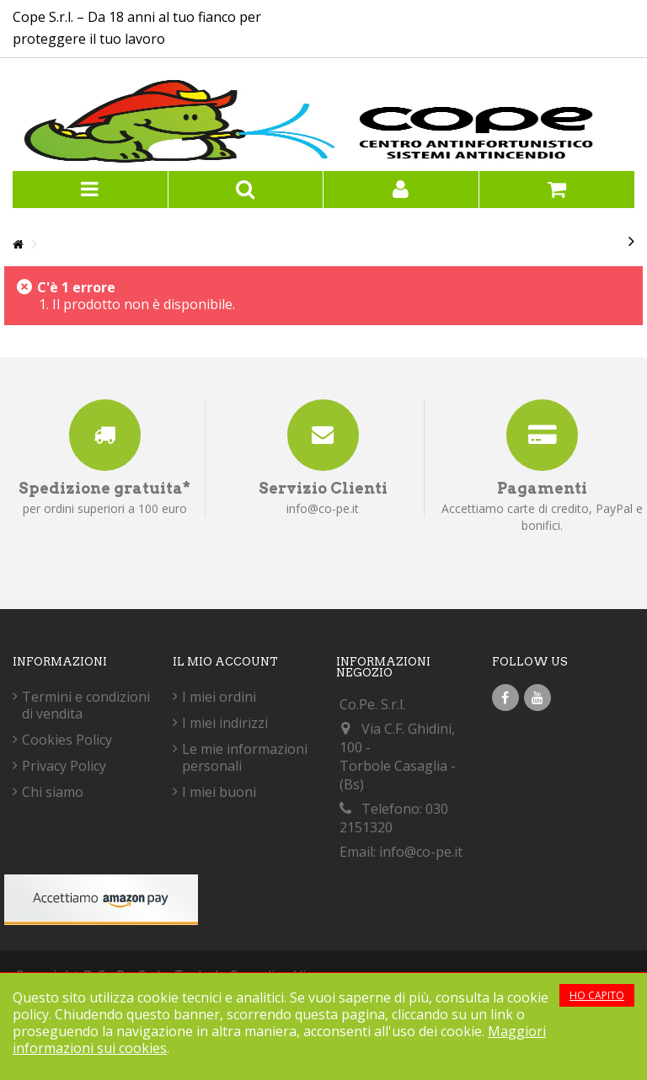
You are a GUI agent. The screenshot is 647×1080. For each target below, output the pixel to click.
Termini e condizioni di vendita (86, 705)
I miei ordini (219, 696)
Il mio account (225, 661)
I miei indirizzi (225, 722)
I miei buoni (219, 791)
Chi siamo (52, 791)
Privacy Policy (64, 765)
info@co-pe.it (421, 851)
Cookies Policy (67, 739)
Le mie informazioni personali (244, 757)
